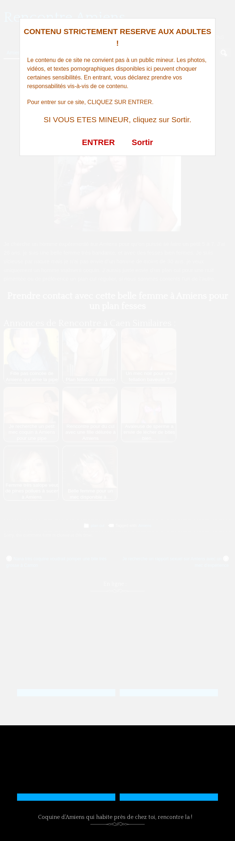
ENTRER (98, 142)
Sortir (142, 142)
